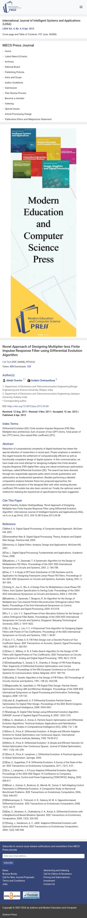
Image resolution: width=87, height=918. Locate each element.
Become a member (14, 98)
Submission (11, 88)
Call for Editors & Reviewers (58, 874)
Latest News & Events (16, 56)
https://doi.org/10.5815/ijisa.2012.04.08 (28, 406)
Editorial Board (12, 67)
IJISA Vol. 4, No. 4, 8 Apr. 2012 (18, 28)
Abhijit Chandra (14, 380)
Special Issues (12, 109)
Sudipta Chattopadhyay (43, 380)
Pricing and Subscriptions (57, 877)
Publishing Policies (14, 72)
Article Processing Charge (18, 114)
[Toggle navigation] (81, 7)
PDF (40, 34)
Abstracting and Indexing (56, 870)
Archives (9, 61)
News (5, 870)
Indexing (9, 103)
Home (8, 51)
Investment (49, 880)
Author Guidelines (14, 82)
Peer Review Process (15, 93)
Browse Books (9, 874)
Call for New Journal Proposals (18, 877)
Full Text (7, 362)
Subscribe (8, 863)
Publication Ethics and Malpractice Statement (28, 119)
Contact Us (49, 884)
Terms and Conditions (13, 880)
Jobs (5, 884)
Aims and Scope (13, 77)
